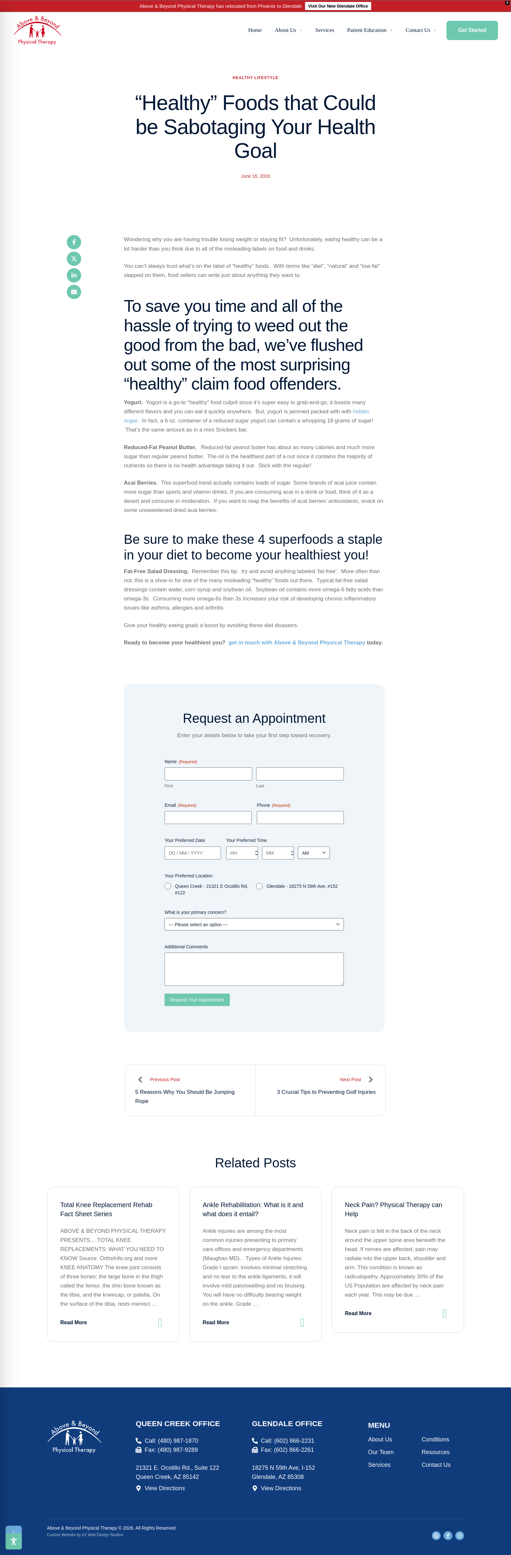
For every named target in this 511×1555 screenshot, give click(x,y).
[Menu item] (255, 30)
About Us (380, 1439)
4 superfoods (295, 539)
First (169, 785)
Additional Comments (186, 946)
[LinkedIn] (74, 275)
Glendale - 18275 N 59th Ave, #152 (302, 886)
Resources (436, 1452)
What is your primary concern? (195, 912)
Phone (273, 805)
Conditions (435, 1439)
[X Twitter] (74, 259)
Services (379, 1465)
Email (181, 805)
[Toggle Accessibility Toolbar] (13, 1541)
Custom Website (61, 1535)
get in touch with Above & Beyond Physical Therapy (296, 643)
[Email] (74, 292)
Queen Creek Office (178, 1423)
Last (260, 785)
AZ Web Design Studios (102, 1535)
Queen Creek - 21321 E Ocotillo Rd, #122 (211, 889)
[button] (300, 30)
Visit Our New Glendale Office (338, 6)
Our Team (381, 1452)
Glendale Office (287, 1423)
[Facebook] (74, 242)
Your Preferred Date (185, 840)
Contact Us (436, 1465)
